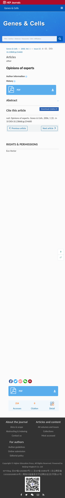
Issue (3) (37, 49)
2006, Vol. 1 (25, 49)
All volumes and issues (48, 427)
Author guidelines (16, 447)
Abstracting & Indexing (16, 431)
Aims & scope (16, 427)
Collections (48, 431)
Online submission (16, 451)
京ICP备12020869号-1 (22, 471)
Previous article (17, 128)
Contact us (16, 435)
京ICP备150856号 (41, 471)
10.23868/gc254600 (14, 52)
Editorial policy (17, 455)
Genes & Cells (11, 8)
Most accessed (48, 435)
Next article (49, 128)
